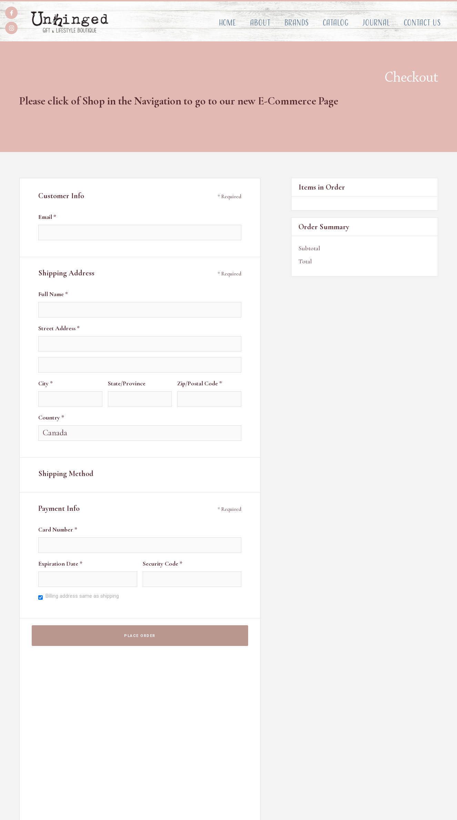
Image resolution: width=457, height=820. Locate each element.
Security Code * (162, 563)
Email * (47, 217)
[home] (69, 22)
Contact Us (422, 22)
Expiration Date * (60, 563)
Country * (51, 417)
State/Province (126, 383)
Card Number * (57, 529)
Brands (296, 22)
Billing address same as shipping (82, 596)
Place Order (139, 636)
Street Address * (59, 328)
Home (227, 22)
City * (45, 383)
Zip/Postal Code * (199, 383)
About (260, 22)
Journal (376, 22)
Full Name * (53, 294)
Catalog (335, 22)
